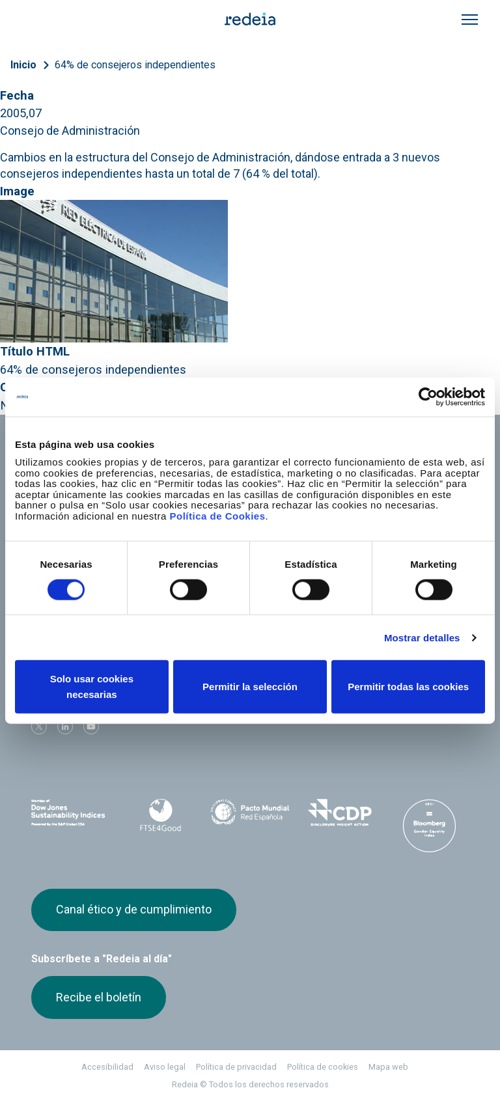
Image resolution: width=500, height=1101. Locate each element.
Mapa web (388, 1067)
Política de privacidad (236, 1067)
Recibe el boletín (98, 997)
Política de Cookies (217, 515)
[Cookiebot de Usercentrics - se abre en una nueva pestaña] (428, 396)
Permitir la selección (250, 686)
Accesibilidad (107, 1067)
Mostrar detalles (422, 637)
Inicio (23, 65)
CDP (340, 812)
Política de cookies (322, 1067)
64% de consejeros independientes (135, 65)
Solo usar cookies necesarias (91, 686)
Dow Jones (71, 813)
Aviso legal (165, 1067)
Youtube (91, 726)
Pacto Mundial (250, 813)
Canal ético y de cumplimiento (134, 909)
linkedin (65, 726)
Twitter (39, 726)
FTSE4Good (161, 815)
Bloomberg (429, 825)
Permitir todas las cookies (408, 686)
